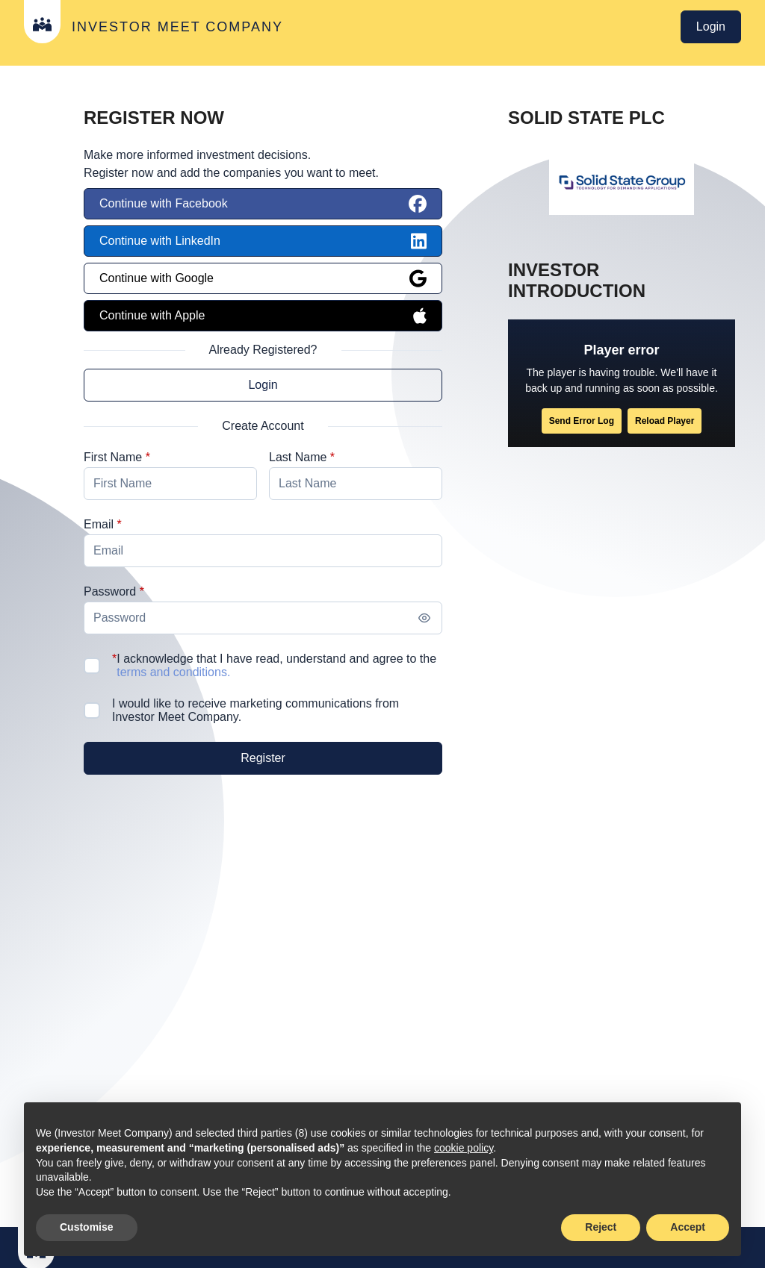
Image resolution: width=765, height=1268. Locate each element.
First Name (113, 457)
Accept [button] (687, 1227)
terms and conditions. (169, 672)
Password (110, 591)
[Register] (263, 758)
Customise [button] (87, 1227)
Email (99, 524)
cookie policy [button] (463, 1148)
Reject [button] (600, 1227)
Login (710, 26)
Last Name (297, 457)
